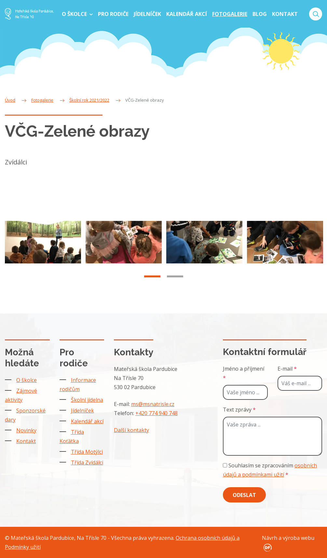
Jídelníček (82, 410)
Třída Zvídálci (87, 462)
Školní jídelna (87, 399)
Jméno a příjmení (243, 373)
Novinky (26, 430)
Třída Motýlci (87, 451)
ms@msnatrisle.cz (152, 404)
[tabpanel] (43, 249)
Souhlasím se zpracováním (270, 470)
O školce (26, 380)
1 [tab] (152, 284)
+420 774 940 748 (156, 413)
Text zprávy (239, 409)
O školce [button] (75, 14)
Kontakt (26, 441)
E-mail (287, 368)
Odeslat (244, 495)
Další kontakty (131, 430)
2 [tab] (175, 284)
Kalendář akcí (87, 421)
